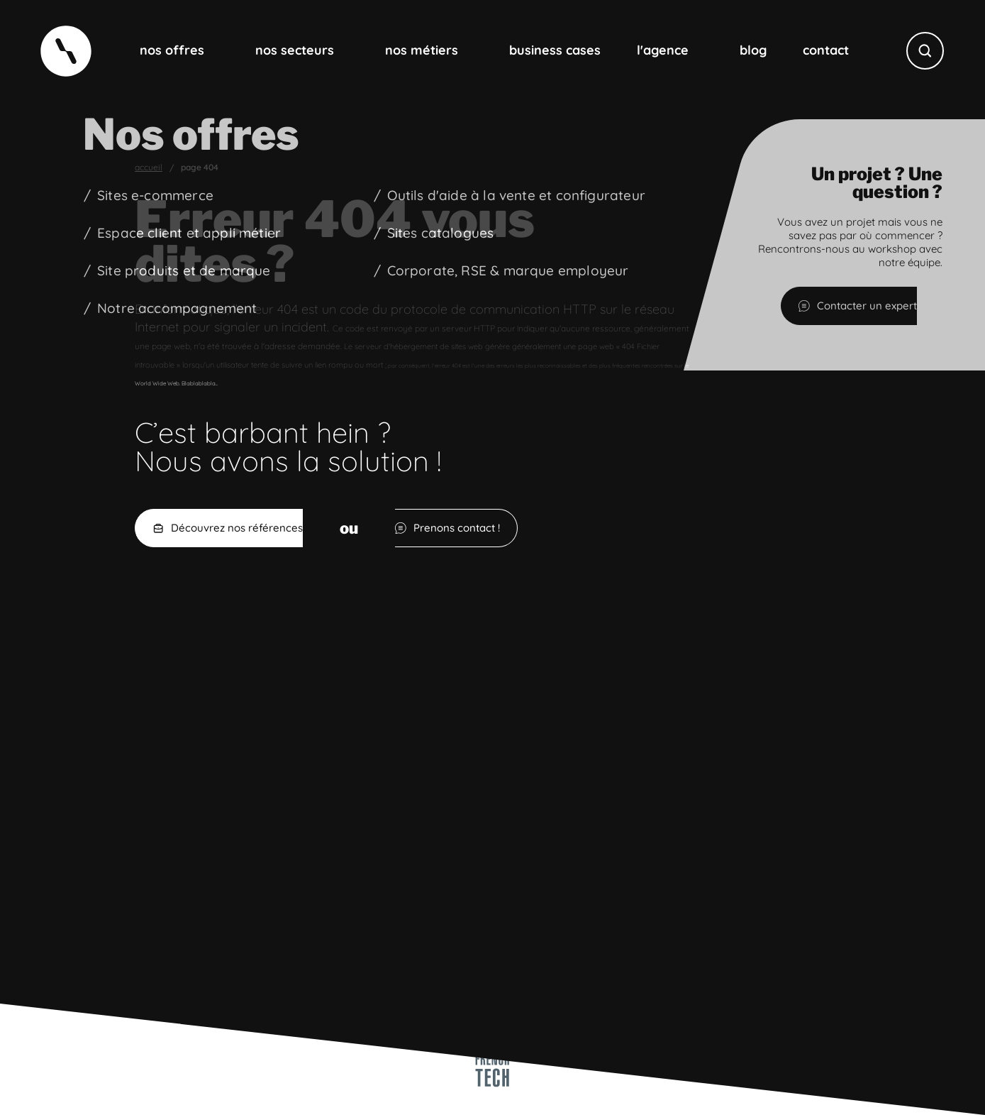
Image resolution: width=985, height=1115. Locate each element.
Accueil (148, 167)
